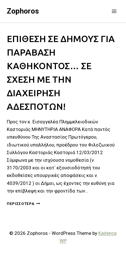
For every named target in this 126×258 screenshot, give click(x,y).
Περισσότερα (23, 203)
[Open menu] (114, 11)
